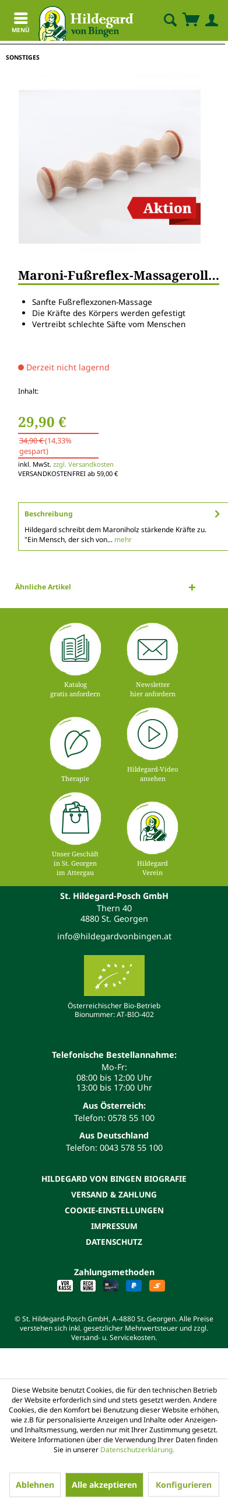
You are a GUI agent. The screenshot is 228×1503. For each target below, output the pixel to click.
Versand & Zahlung (114, 1194)
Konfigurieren (184, 1484)
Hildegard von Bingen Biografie (114, 1178)
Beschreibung (48, 514)
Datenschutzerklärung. (137, 1450)
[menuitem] (160, 20)
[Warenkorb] (190, 20)
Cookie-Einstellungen (114, 1210)
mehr (122, 539)
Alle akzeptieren (104, 1484)
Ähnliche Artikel (43, 587)
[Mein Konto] (209, 20)
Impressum (114, 1225)
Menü (21, 24)
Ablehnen (35, 1484)
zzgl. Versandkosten (83, 464)
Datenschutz (114, 1241)
